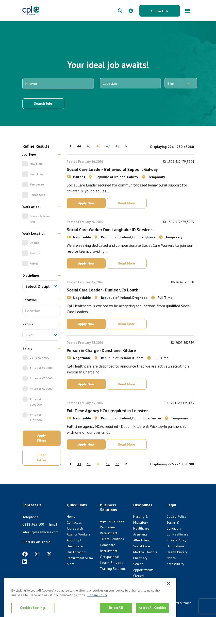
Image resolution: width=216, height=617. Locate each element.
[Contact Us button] (159, 11)
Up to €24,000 (39, 357)
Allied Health (142, 540)
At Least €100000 (36, 401)
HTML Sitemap (181, 603)
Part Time (37, 174)
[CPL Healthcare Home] (31, 10)
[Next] (126, 146)
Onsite (34, 243)
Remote (35, 253)
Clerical (138, 576)
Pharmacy (140, 558)
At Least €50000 (41, 378)
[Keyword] (58, 83)
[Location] (130, 83)
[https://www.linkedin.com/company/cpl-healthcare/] (24, 561)
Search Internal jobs (40, 218)
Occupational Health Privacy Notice (176, 552)
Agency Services (112, 521)
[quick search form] (120, 11)
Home (71, 516)
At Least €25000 (41, 368)
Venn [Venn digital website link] (35, 607)
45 (89, 146)
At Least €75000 (41, 389)
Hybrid (34, 263)
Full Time (36, 163)
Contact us (74, 522)
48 (117, 146)
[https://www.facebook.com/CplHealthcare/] (25, 554)
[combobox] (42, 286)
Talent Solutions (112, 539)
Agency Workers (78, 534)
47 (108, 146)
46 (98, 146)
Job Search (75, 528)
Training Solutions (113, 568)
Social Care (141, 546)
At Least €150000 (36, 417)
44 (79, 146)
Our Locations (77, 552)
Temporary (37, 184)
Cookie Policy (176, 516)
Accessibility (175, 564)
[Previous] (70, 146)
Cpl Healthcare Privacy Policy (122, 603)
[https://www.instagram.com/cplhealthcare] (37, 554)
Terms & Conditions (157, 603)
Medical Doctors (145, 552)
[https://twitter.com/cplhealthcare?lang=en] (49, 554)
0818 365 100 (33, 524)
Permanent (37, 195)
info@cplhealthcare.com (40, 532)
